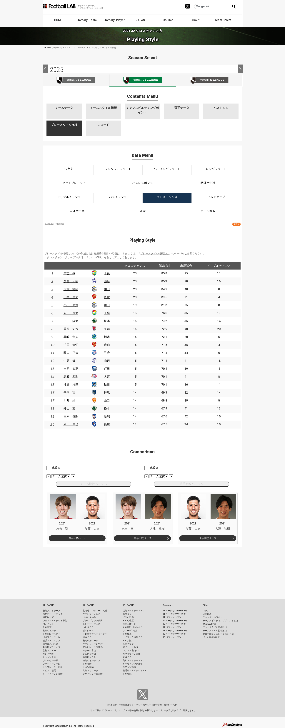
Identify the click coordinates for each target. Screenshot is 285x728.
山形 (107, 281)
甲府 (107, 353)
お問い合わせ (170, 705)
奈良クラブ (128, 644)
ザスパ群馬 (128, 617)
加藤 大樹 (71, 281)
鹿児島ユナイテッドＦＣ (135, 670)
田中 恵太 (71, 297)
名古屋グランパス (51, 647)
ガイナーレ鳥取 (130, 647)
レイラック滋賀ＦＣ (133, 637)
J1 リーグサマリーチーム (175, 610)
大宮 (107, 376)
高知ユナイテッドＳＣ (134, 660)
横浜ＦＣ (87, 637)
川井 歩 (69, 400)
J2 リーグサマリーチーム (175, 620)
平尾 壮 (69, 392)
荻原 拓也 (71, 329)
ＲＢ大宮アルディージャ (95, 634)
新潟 (107, 416)
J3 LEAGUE (128, 605)
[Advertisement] (111, 573)
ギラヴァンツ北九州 (133, 664)
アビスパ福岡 (49, 670)
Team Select (222, 20)
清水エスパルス (50, 644)
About (195, 20)
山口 (107, 400)
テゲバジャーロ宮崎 (93, 674)
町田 (107, 368)
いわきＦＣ (88, 627)
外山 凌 (69, 408)
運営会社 (157, 705)
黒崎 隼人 (71, 337)
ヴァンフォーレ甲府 (93, 644)
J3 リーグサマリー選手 (174, 634)
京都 (107, 329)
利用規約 (112, 705)
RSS (236, 224)
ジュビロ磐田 (89, 654)
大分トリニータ (90, 670)
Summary (168, 605)
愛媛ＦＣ (127, 657)
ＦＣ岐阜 (127, 634)
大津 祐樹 (71, 289)
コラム (206, 610)
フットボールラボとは (214, 617)
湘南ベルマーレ (90, 640)
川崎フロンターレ (51, 637)
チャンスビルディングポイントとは (220, 620)
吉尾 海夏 (71, 368)
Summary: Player (113, 20)
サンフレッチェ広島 (53, 667)
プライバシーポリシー (140, 705)
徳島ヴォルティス (91, 660)
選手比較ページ (77, 538)
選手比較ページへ (191, 483)
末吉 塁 (69, 273)
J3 (209, 80)
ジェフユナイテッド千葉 (55, 620)
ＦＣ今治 (87, 664)
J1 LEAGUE (48, 605)
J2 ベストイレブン (172, 627)
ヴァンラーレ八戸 (91, 614)
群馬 (107, 392)
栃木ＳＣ (127, 614)
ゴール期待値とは (211, 637)
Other (205, 605)
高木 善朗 (71, 416)
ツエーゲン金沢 (130, 630)
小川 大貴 (71, 305)
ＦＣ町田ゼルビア (51, 634)
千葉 (107, 273)
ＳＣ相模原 (128, 620)
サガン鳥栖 (88, 667)
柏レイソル (48, 624)
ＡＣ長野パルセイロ (133, 627)
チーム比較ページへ (93, 483)
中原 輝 (69, 361)
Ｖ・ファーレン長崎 (53, 674)
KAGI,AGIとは (209, 624)
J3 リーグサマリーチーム (175, 630)
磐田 (107, 289)
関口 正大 (71, 353)
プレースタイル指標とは (154, 253)
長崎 (107, 424)
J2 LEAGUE (88, 605)
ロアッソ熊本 (129, 667)
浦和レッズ (48, 617)
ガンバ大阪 (48, 654)
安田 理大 (71, 313)
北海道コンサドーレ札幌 (95, 610)
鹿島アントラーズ (51, 610)
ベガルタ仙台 (89, 617)
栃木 (107, 337)
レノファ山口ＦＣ (131, 650)
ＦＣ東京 (47, 627)
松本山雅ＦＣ (129, 624)
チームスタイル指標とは (215, 630)
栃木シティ (88, 630)
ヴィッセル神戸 (50, 660)
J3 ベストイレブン (172, 637)
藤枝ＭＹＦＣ (89, 657)
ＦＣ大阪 (127, 640)
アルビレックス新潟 (93, 647)
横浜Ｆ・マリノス (51, 640)
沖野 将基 (71, 384)
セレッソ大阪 (49, 657)
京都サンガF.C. (50, 650)
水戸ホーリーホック (53, 614)
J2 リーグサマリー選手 (174, 624)
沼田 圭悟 (71, 345)
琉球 (107, 297)
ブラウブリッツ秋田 (93, 620)
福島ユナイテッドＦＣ (134, 610)
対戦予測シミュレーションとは (218, 634)
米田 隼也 (71, 424)
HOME (58, 20)
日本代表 (207, 614)
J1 (76, 80)
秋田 (107, 384)
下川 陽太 (71, 321)
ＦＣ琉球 (127, 674)
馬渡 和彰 (71, 376)
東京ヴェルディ (50, 630)
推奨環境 (123, 705)
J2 (142, 80)
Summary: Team (86, 20)
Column (168, 20)
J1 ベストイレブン (172, 617)
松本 (107, 321)
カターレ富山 (89, 650)
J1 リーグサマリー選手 (174, 614)
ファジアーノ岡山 (51, 664)
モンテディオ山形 (91, 624)
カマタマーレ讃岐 (131, 654)
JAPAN (140, 20)
